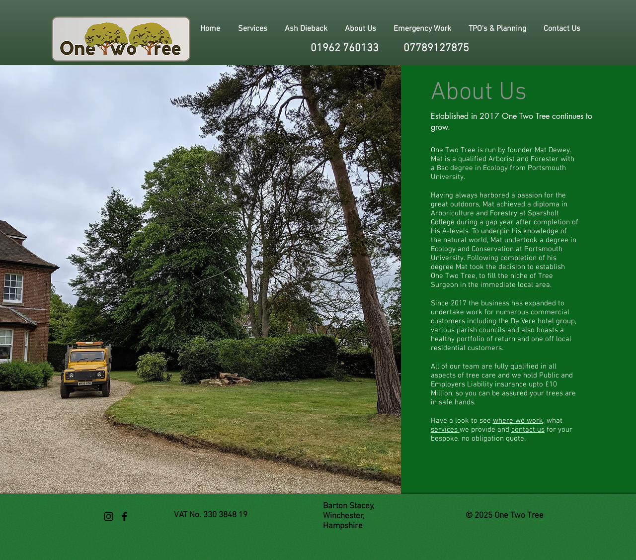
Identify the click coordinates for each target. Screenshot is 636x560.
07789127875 (436, 48)
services (445, 429)
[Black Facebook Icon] (124, 516)
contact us (528, 429)
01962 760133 (345, 48)
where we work (518, 420)
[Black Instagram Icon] (108, 516)
